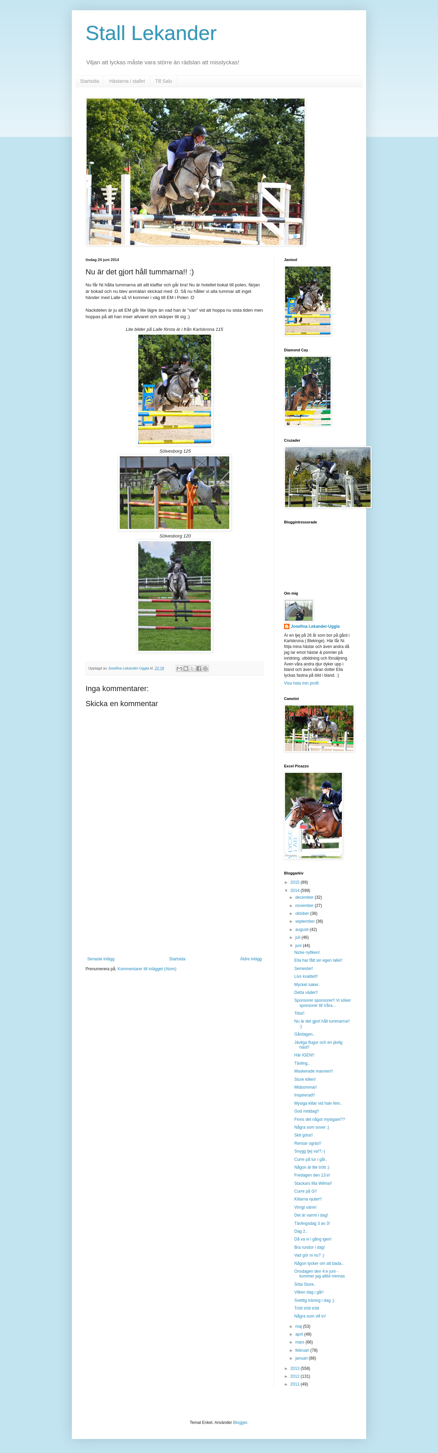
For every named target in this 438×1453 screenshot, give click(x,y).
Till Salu (163, 81)
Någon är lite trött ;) (312, 1167)
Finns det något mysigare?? (319, 1119)
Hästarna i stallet (127, 81)
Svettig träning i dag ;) (314, 1300)
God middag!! (306, 1111)
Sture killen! (305, 1079)
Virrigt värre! (305, 1207)
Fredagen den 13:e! (312, 1175)
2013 (296, 1368)
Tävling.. (302, 1063)
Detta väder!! (306, 992)
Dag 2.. (301, 1231)
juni (299, 945)
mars (300, 1342)
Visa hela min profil (301, 683)
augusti (302, 929)
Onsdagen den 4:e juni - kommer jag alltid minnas (319, 1274)
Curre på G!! (305, 1191)
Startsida (89, 81)
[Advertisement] (174, 905)
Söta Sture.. (305, 1284)
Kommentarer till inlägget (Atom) (146, 968)
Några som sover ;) (311, 1127)
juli (298, 937)
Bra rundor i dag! (309, 1247)
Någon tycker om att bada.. (319, 1263)
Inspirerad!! (304, 1095)
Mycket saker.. (307, 984)
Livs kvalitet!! (306, 976)
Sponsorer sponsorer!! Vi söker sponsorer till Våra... (322, 1003)
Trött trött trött (306, 1308)
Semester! (303, 968)
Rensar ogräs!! (307, 1143)
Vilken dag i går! (309, 1292)
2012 (296, 1376)
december (305, 897)
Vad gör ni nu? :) (309, 1255)
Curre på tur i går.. (310, 1159)
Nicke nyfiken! (307, 952)
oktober (302, 913)
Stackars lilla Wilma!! (313, 1183)
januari (302, 1358)
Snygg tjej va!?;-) (309, 1151)
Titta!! (299, 1013)
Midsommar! (305, 1087)
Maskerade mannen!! (313, 1071)
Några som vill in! (310, 1316)
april (299, 1334)
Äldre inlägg (251, 959)
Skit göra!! (303, 1135)
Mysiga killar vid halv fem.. (318, 1103)
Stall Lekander (151, 33)
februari (302, 1350)
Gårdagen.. (304, 1034)
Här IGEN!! (304, 1055)
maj (299, 1326)
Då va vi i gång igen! (313, 1239)
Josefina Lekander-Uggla (315, 626)
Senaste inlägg (100, 959)
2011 (296, 1384)
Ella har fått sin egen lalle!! (318, 960)
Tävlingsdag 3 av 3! (312, 1223)
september (305, 921)
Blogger (240, 1422)
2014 (296, 890)
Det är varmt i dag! (311, 1215)
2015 (296, 882)
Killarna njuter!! (308, 1199)
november (305, 905)
